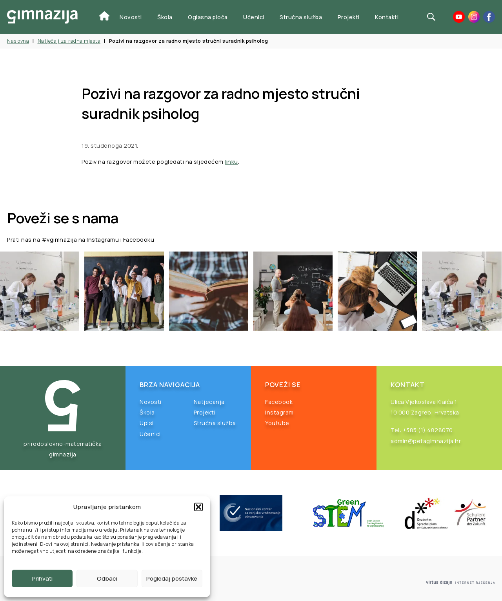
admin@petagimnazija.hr (426, 441)
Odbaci (107, 578)
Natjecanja (209, 401)
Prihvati (42, 578)
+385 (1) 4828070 (428, 430)
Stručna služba (301, 17)
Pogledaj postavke (171, 578)
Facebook (279, 401)
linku (231, 161)
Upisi (147, 423)
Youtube (277, 423)
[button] (198, 507)
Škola (165, 17)
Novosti (131, 17)
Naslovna (18, 41)
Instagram (279, 412)
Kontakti (386, 17)
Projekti (349, 17)
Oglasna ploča (208, 17)
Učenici (253, 17)
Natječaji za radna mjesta (69, 41)
